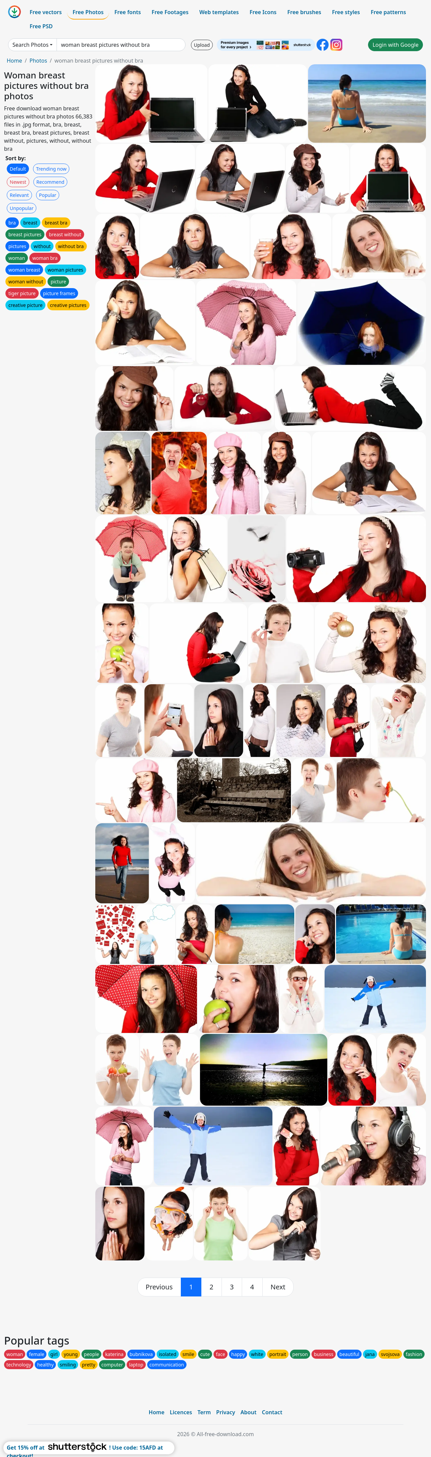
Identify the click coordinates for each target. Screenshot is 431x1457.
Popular (47, 195)
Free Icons (263, 12)
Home (14, 60)
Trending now (51, 169)
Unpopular (21, 208)
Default (18, 169)
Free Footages (170, 12)
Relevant (19, 195)
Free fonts (127, 12)
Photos (38, 60)
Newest (18, 182)
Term (204, 1412)
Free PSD (41, 26)
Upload (202, 45)
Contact (272, 1412)
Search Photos (30, 44)
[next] (278, 1287)
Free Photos (87, 12)
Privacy (225, 1412)
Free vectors (46, 12)
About (248, 1412)
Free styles (346, 12)
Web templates (219, 12)
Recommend (50, 182)
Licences (181, 1412)
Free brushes (304, 12)
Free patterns (388, 12)
